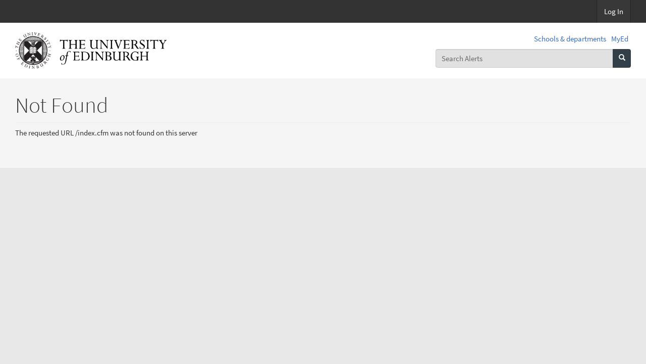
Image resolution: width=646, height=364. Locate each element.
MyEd (619, 38)
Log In (613, 11)
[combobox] (524, 58)
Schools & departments (570, 38)
